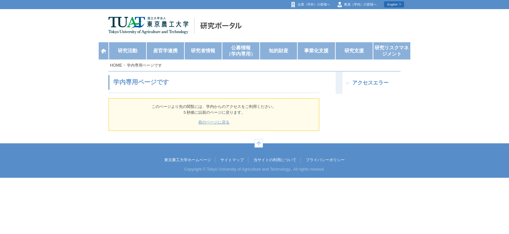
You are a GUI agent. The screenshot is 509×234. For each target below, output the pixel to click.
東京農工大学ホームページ (187, 160)
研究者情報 (203, 50)
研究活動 (127, 50)
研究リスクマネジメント (392, 51)
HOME (116, 65)
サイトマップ (232, 160)
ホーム (103, 51)
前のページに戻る (214, 122)
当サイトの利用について (275, 160)
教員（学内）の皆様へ (360, 4)
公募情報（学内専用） (240, 51)
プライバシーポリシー (325, 160)
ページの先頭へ (259, 143)
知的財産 (278, 50)
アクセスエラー (370, 82)
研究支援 (354, 50)
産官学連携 (165, 50)
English (392, 4)
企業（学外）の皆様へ (314, 4)
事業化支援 (316, 50)
